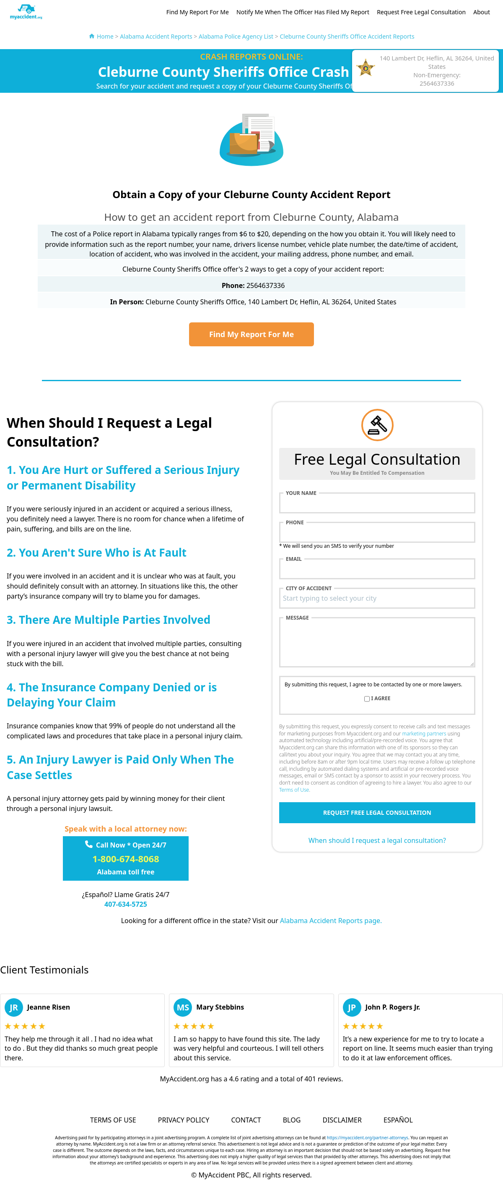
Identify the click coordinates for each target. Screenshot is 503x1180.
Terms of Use (294, 789)
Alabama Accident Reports (156, 36)
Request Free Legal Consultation (421, 12)
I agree (381, 698)
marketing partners (424, 733)
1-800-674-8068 (125, 858)
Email (294, 559)
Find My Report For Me (197, 12)
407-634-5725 (125, 904)
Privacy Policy (183, 1120)
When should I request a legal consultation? (377, 840)
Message (297, 617)
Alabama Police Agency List (236, 36)
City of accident (309, 588)
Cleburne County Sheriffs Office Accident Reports (347, 36)
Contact (246, 1120)
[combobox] (377, 598)
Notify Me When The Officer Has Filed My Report (302, 12)
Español (398, 1120)
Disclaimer (341, 1120)
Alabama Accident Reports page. (331, 920)
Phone (295, 522)
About (481, 12)
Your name (301, 493)
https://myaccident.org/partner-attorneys (367, 1138)
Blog (292, 1120)
